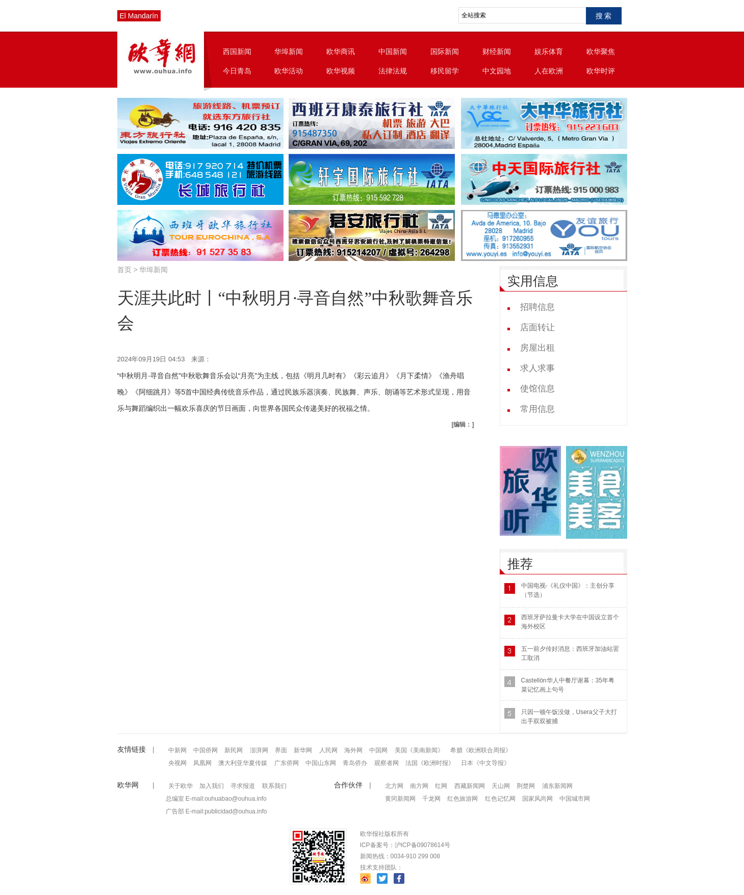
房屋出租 (537, 348)
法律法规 (392, 71)
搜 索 (604, 16)
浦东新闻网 (557, 785)
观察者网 (386, 763)
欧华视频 (340, 71)
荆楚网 (526, 785)
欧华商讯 (340, 51)
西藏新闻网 (469, 785)
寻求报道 (242, 785)
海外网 (353, 750)
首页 (124, 270)
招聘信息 (537, 307)
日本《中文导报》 (485, 763)
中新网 (177, 750)
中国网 (378, 750)
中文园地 (496, 71)
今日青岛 (237, 71)
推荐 (520, 564)
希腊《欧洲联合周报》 (480, 750)
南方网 (419, 785)
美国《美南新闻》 (419, 750)
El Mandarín (139, 16)
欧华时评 (600, 71)
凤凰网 (202, 763)
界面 (281, 750)
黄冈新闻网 (400, 798)
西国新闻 (237, 51)
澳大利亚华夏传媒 (242, 763)
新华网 (303, 750)
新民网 (233, 750)
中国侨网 (205, 750)
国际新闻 (444, 51)
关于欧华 (180, 785)
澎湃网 (259, 750)
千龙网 (431, 798)
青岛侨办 (355, 763)
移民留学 (444, 71)
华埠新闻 (288, 51)
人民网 (328, 750)
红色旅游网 (462, 798)
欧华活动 (288, 71)
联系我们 (274, 785)
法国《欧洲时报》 (429, 763)
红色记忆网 (500, 798)
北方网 (394, 785)
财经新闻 (496, 51)
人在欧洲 (548, 71)
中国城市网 (574, 798)
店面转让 (537, 327)
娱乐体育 (548, 51)
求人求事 (537, 368)
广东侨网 (286, 763)
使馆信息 (537, 388)
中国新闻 (392, 51)
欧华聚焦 (600, 51)
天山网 (501, 785)
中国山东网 (320, 763)
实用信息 (532, 281)
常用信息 (537, 409)
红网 (441, 785)
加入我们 (211, 785)
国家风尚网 (537, 798)
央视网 (177, 763)
